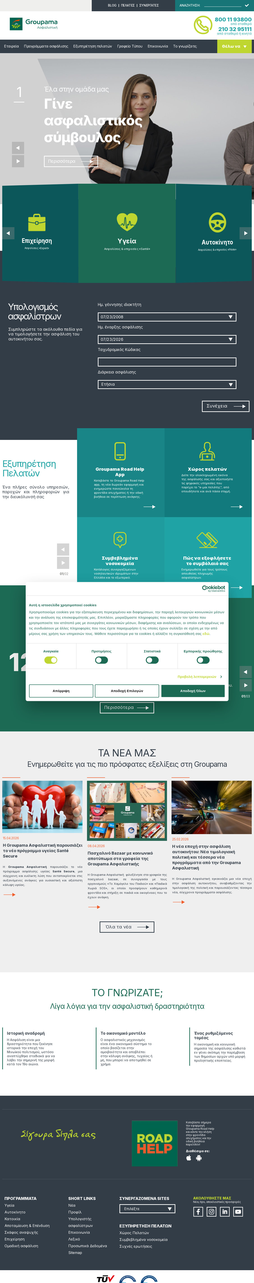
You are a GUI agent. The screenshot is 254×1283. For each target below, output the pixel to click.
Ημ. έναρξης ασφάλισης (120, 327)
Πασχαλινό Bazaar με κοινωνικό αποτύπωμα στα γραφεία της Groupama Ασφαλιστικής (120, 858)
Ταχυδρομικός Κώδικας (119, 349)
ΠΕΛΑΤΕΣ (128, 5)
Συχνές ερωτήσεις (135, 1246)
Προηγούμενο (18, 148)
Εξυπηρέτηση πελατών (92, 46)
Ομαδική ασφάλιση (21, 1246)
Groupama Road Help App (120, 471)
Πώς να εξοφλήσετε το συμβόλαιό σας (207, 560)
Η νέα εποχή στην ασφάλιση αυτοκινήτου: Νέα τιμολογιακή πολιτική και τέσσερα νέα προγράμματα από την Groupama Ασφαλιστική (206, 857)
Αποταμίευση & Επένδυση (27, 1225)
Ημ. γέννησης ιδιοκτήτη (119, 304)
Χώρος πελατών (207, 469)
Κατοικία (12, 1219)
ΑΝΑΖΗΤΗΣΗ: (190, 5)
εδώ (206, 634)
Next (63, 563)
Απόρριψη (61, 691)
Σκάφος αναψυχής (21, 1232)
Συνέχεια (226, 406)
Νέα (72, 1205)
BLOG (112, 5)
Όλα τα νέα (127, 927)
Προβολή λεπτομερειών (197, 677)
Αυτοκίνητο (15, 1212)
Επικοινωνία (158, 46)
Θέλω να (231, 46)
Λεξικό (74, 1239)
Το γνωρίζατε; (185, 46)
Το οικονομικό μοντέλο (123, 1033)
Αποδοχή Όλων (193, 691)
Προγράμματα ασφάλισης (46, 46)
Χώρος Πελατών (134, 1233)
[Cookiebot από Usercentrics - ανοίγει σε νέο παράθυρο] (205, 588)
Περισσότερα (70, 161)
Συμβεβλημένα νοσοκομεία (120, 560)
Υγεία (9, 1205)
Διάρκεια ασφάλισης (117, 372)
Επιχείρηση (15, 1239)
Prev (63, 549)
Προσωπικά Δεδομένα (87, 1246)
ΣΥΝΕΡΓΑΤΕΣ (149, 5)
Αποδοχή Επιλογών (127, 691)
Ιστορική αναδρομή (26, 1033)
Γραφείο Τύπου (129, 46)
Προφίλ (75, 1212)
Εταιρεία (11, 46)
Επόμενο (18, 161)
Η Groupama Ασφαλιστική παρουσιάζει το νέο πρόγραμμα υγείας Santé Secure (42, 850)
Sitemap (75, 1252)
